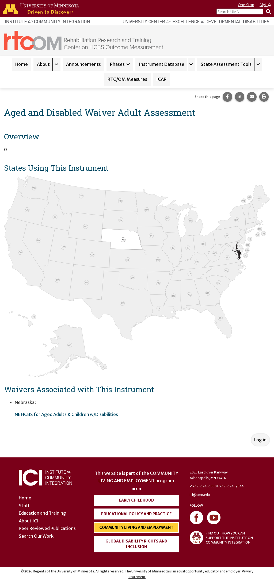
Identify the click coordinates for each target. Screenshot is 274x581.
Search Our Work (36, 536)
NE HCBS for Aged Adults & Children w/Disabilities (66, 414)
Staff (24, 505)
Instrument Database (161, 64)
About (43, 64)
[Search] (267, 11)
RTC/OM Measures (127, 79)
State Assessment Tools (226, 64)
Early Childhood (136, 500)
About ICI (29, 520)
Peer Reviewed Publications (47, 528)
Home (21, 64)
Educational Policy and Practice (136, 513)
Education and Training (42, 513)
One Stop (246, 4)
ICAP (161, 79)
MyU (265, 4)
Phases (117, 64)
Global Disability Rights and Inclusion (136, 544)
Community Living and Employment (136, 527)
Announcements (83, 64)
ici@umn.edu (200, 495)
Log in (260, 439)
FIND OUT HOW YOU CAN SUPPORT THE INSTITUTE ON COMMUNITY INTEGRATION (221, 537)
